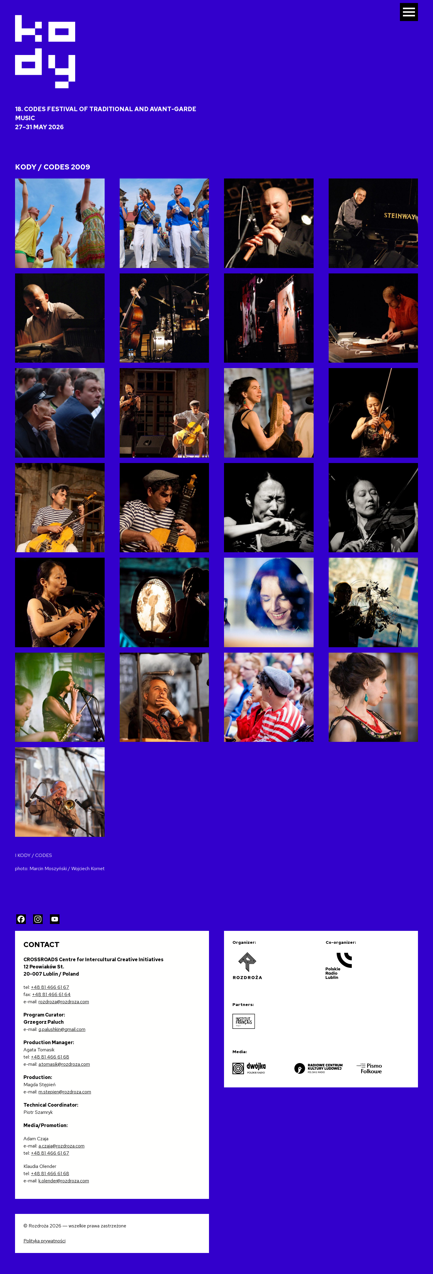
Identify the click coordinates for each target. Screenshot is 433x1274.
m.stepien (48, 1092)
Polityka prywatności (44, 1241)
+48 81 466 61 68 (50, 1057)
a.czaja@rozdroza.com (61, 1146)
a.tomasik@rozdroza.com (64, 1064)
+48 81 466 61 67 (50, 987)
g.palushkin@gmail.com (61, 1029)
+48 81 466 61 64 (51, 994)
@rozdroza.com (75, 1092)
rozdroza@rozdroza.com (63, 1001)
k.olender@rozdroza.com (63, 1181)
